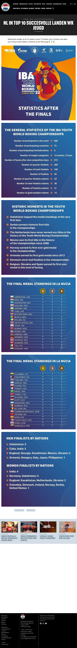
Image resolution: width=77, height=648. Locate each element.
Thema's (44, 4)
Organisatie (15, 4)
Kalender (31, 8)
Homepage (25, 19)
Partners (37, 8)
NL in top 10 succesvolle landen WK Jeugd (44, 19)
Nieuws (43, 8)
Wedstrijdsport (37, 4)
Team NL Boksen (19, 510)
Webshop (49, 8)
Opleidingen (24, 8)
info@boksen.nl (26, 637)
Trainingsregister (23, 4)
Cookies (3, 642)
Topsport (30, 4)
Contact (64, 4)
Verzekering (49, 4)
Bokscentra (16, 8)
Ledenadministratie (57, 4)
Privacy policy (4, 644)
